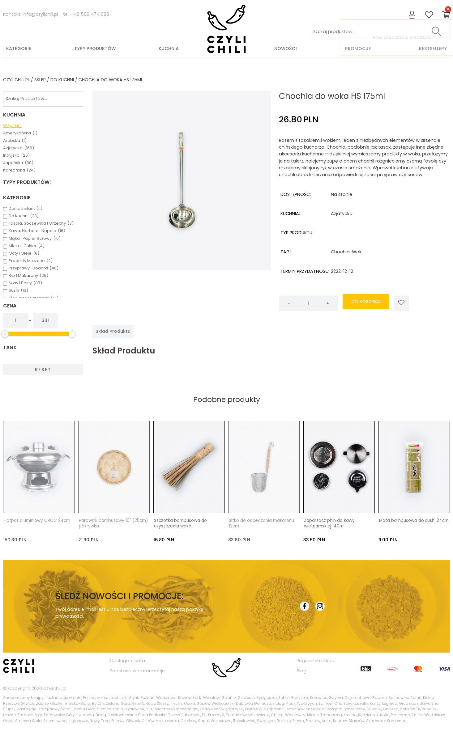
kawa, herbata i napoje (37, 231)
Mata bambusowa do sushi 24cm (414, 520)
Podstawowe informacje (137, 670)
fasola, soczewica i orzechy (41, 223)
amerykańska (20, 133)
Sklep (40, 80)
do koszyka (365, 303)
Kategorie (18, 48)
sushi (18, 290)
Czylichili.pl (54, 688)
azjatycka (18, 148)
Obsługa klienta (127, 661)
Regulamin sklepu (316, 661)
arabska (15, 140)
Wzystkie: (12, 126)
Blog (301, 670)
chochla (340, 252)
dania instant (25, 208)
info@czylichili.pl (40, 14)
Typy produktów (95, 48)
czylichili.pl (16, 80)
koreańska (19, 170)
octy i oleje (24, 253)
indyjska (16, 155)
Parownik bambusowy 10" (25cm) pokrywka (113, 523)
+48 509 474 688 (90, 14)
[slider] (5, 334)
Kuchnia (169, 48)
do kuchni (62, 80)
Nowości (285, 48)
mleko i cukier (27, 246)
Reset (43, 369)
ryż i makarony (28, 275)
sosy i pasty (25, 283)
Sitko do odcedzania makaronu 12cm (261, 523)
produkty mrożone (31, 261)
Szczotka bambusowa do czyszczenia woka (180, 523)
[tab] (113, 331)
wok (356, 252)
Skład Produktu (113, 331)
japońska (18, 163)
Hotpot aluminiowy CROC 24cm (37, 520)
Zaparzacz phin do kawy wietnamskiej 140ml (329, 523)
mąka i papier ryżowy (35, 238)
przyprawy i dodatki (33, 268)
